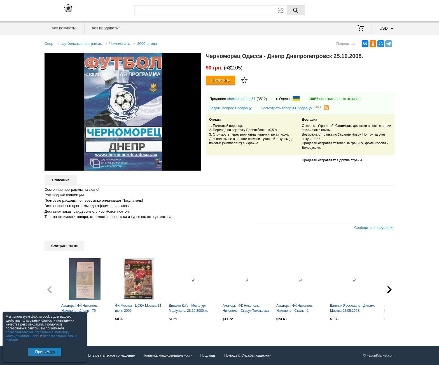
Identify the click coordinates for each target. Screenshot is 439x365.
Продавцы (208, 355)
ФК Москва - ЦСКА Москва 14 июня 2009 (138, 308)
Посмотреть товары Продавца (291, 107)
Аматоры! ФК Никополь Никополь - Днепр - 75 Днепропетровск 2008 (79, 309)
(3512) (261, 99)
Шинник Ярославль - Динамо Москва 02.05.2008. (352, 308)
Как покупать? (64, 28)
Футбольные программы (82, 43)
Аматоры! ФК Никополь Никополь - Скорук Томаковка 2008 (246, 309)
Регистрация (383, 10)
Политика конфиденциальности (167, 355)
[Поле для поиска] (219, 10)
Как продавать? (106, 28)
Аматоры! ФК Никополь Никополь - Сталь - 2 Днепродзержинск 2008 (294, 309)
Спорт (50, 43)
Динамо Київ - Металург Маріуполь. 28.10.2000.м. (188, 308)
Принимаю (44, 352)
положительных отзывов (335, 99)
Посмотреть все (57, 331)
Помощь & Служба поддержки (247, 355)
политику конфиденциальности (37, 334)
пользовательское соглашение (29, 332)
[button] (196, 58)
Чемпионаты (119, 43)
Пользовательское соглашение (111, 355)
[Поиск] (296, 10)
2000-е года (147, 43)
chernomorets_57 (241, 99)
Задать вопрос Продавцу (230, 108)
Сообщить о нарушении (374, 227)
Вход (361, 10)
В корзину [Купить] (220, 80)
